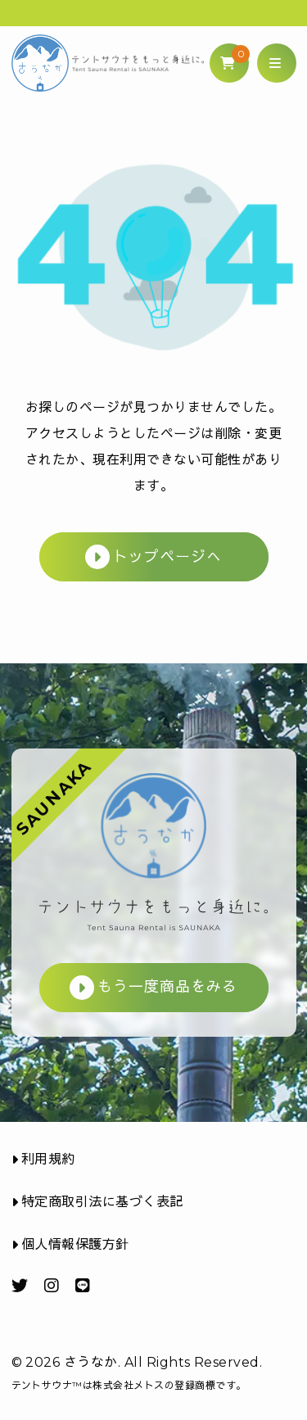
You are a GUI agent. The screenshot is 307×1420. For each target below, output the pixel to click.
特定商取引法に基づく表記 (97, 1202)
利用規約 (43, 1159)
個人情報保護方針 (70, 1244)
